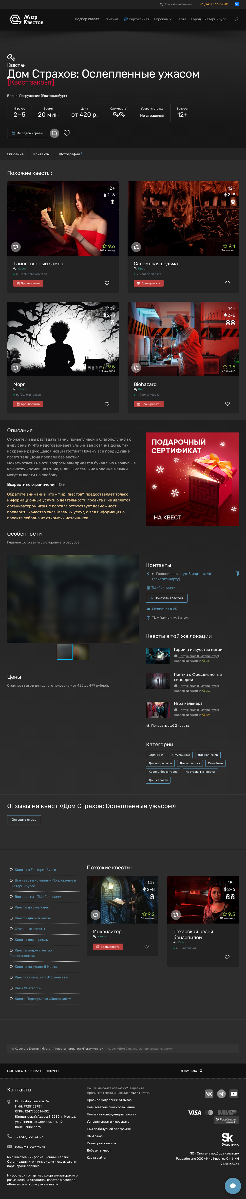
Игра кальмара (188, 703)
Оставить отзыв (24, 819)
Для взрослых (190, 763)
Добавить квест (99, 1150)
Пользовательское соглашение (111, 1107)
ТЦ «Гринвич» (163, 588)
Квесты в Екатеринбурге (33, 870)
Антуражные (180, 755)
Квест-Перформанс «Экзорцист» (40, 999)
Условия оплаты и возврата (108, 1121)
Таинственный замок (38, 264)
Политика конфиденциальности (111, 1114)
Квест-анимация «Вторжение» (39, 977)
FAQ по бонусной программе (109, 1129)
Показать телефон (167, 598)
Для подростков (160, 763)
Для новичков (208, 755)
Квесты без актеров (163, 771)
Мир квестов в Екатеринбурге (33, 1071)
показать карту (166, 579)
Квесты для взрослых (30, 940)
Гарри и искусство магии (198, 649)
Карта (181, 19)
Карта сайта (96, 1157)
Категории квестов (101, 1143)
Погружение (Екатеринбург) (43, 96)
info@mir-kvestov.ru (30, 1147)
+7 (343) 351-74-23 (29, 1137)
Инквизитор (107, 931)
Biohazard (145, 384)
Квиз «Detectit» (25, 988)
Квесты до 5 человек (29, 907)
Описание (15, 154)
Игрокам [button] (162, 19)
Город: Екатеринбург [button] (210, 19)
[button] (134, 559)
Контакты (41, 154)
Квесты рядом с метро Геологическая (31, 953)
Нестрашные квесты (200, 771)
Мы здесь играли (27, 133)
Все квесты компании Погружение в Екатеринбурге (43, 883)
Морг (19, 384)
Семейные (215, 763)
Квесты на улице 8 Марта (33, 967)
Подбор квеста (87, 19)
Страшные (156, 755)
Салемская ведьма (156, 264)
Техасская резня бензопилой (193, 934)
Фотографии (70, 154)
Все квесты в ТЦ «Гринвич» (35, 897)
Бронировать (28, 283)
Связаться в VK (164, 609)
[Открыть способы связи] (233, 1186)
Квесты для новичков (30, 918)
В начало (191, 1071)
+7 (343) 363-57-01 (214, 4)
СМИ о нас (95, 1136)
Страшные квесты (27, 929)
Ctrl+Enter (141, 1093)
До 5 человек (158, 780)
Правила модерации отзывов (109, 1100)
